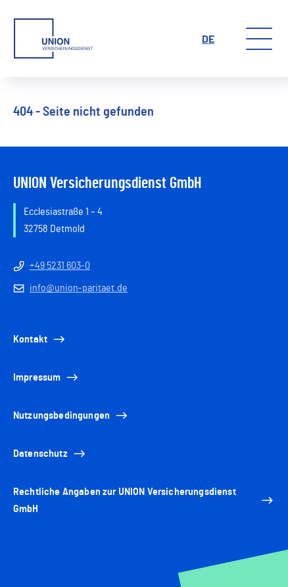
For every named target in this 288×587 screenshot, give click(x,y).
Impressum (46, 377)
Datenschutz (50, 453)
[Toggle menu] (259, 39)
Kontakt (40, 339)
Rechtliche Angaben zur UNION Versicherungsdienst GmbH (144, 500)
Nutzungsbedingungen (71, 415)
